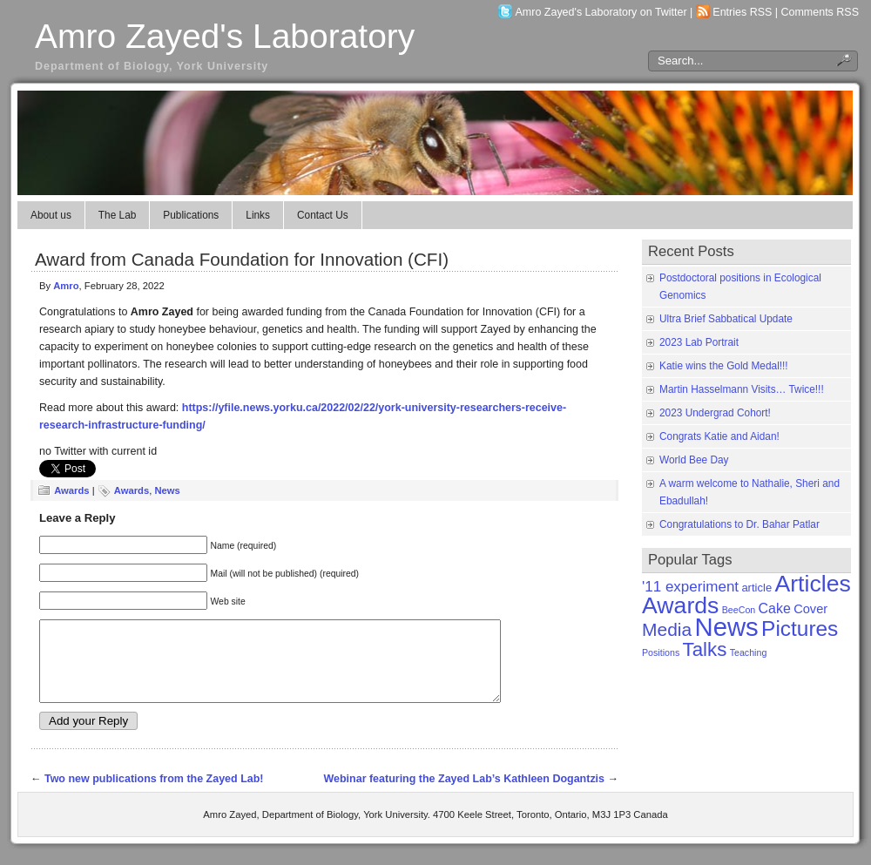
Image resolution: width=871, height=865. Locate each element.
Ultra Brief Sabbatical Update (726, 319)
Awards (71, 490)
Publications (191, 215)
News (166, 490)
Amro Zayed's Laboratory (225, 36)
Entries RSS (742, 12)
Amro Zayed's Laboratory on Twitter (601, 12)
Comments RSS (820, 12)
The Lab (117, 215)
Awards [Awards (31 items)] (680, 605)
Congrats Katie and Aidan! (719, 436)
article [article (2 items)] (756, 587)
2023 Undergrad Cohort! (715, 413)
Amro (65, 285)
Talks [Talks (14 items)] (705, 649)
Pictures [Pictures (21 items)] (799, 628)
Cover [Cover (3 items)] (810, 609)
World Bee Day (694, 460)
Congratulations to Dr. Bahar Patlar (739, 524)
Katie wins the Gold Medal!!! (723, 366)
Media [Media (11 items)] (667, 629)
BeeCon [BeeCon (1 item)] (739, 610)
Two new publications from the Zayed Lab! (154, 794)
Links (258, 215)
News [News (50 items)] (726, 626)
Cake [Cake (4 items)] (775, 608)
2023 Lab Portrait (699, 342)
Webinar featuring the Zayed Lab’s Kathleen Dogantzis (463, 794)
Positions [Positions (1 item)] (660, 652)
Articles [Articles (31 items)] (812, 584)
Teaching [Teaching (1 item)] (748, 652)
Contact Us (322, 215)
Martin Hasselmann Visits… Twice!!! (741, 389)
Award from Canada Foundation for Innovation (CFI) (242, 259)
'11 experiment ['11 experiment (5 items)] (690, 586)
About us (50, 215)
